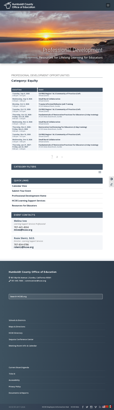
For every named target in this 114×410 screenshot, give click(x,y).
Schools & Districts (17, 320)
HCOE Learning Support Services (28, 200)
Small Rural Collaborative (49, 99)
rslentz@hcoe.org (24, 247)
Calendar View (19, 186)
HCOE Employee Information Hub (55, 407)
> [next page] (61, 157)
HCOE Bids (75, 407)
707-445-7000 (16, 280)
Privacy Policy (15, 386)
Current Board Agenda (19, 367)
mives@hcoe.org (23, 229)
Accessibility (14, 380)
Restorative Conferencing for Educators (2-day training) (63, 127)
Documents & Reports (19, 393)
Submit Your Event (21, 190)
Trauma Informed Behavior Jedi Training (56, 104)
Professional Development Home (29, 195)
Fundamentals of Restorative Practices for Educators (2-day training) (68, 114)
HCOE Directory (16, 333)
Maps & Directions (17, 326)
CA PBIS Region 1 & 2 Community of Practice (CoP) (59, 93)
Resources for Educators (24, 205)
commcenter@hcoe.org (35, 280)
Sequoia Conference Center (21, 339)
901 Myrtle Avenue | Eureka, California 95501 (31, 277)
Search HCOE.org (18, 296)
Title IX (12, 374)
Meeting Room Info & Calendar (23, 345)
